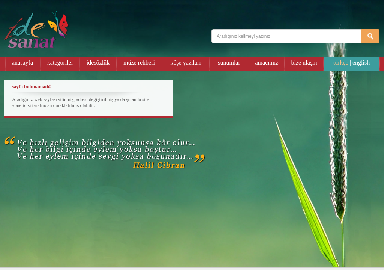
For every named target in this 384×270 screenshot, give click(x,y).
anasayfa (22, 62)
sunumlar (229, 62)
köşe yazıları (185, 62)
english (361, 62)
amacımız (266, 62)
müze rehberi (139, 62)
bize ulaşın (304, 62)
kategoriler (60, 62)
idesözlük (98, 62)
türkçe (340, 62)
